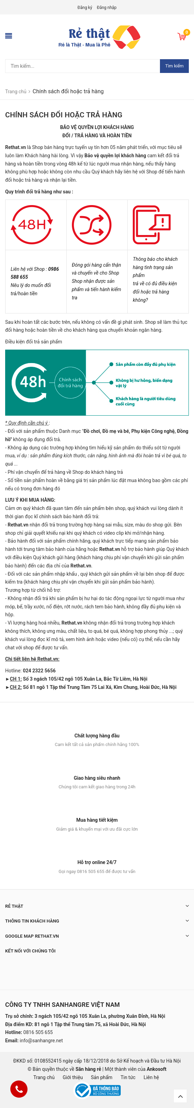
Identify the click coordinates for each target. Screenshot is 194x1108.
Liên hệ (151, 1077)
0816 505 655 (38, 1032)
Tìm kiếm (174, 65)
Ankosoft (156, 1069)
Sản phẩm (101, 1077)
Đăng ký (84, 7)
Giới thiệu (73, 1077)
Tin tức (128, 1077)
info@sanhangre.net (41, 1040)
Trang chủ (44, 1077)
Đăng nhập (106, 7)
